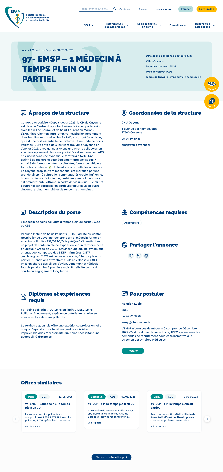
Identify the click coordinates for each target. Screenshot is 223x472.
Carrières (124, 9)
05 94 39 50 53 (131, 138)
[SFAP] (28, 28)
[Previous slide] (16, 419)
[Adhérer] (211, 101)
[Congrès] (211, 84)
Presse (143, 9)
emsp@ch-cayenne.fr (136, 145)
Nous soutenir (164, 9)
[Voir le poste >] (48, 426)
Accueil (26, 50)
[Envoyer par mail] (131, 256)
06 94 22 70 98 (131, 316)
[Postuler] (133, 351)
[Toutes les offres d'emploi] (111, 457)
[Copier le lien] (146, 256)
